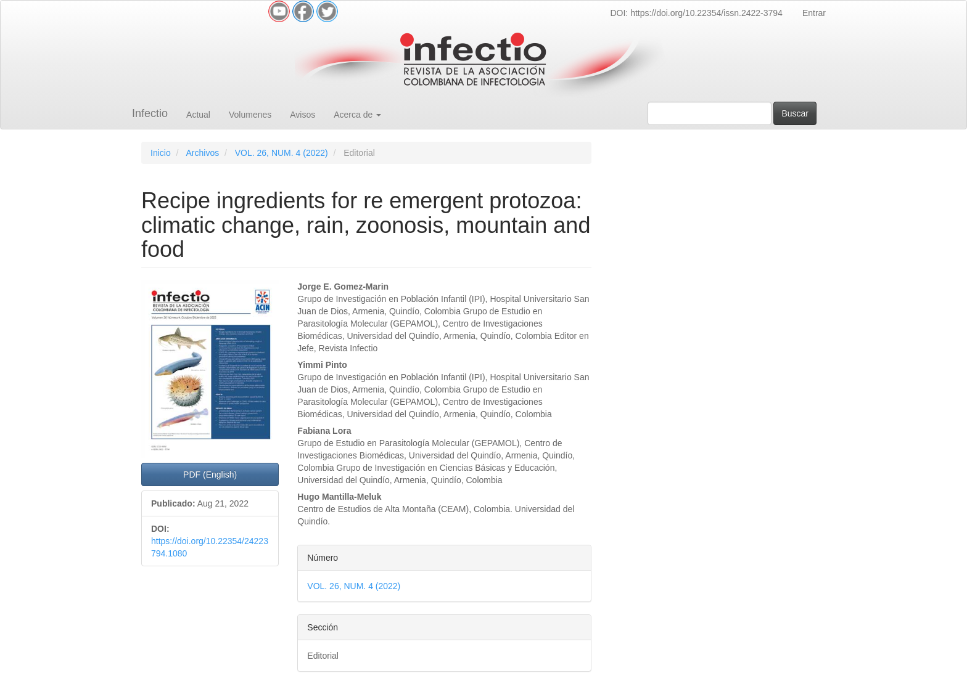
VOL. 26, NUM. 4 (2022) (281, 153)
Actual (198, 115)
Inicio (160, 153)
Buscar (795, 113)
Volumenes (250, 115)
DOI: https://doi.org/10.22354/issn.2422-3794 (696, 13)
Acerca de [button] (357, 115)
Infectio (150, 113)
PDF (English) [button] (210, 474)
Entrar (814, 13)
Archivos (202, 153)
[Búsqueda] (710, 113)
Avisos (302, 115)
